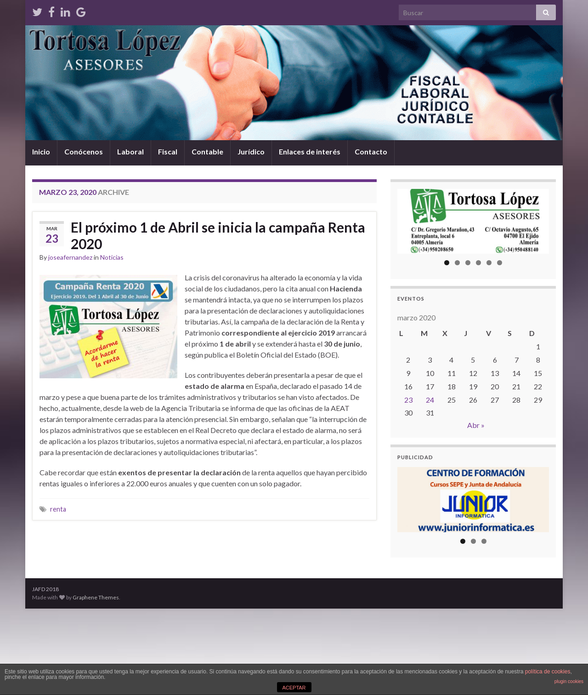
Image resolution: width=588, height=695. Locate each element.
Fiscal (167, 151)
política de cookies (548, 671)
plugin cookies (568, 681)
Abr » (476, 425)
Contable (207, 151)
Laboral (130, 151)
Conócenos (83, 151)
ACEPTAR (293, 687)
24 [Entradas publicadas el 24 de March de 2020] (430, 399)
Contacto (371, 151)
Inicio (41, 151)
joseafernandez (70, 257)
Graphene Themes (96, 597)
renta (58, 509)
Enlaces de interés (309, 151)
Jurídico (251, 151)
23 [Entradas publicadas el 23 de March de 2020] (408, 399)
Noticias (112, 257)
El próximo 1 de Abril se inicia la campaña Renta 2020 (218, 235)
